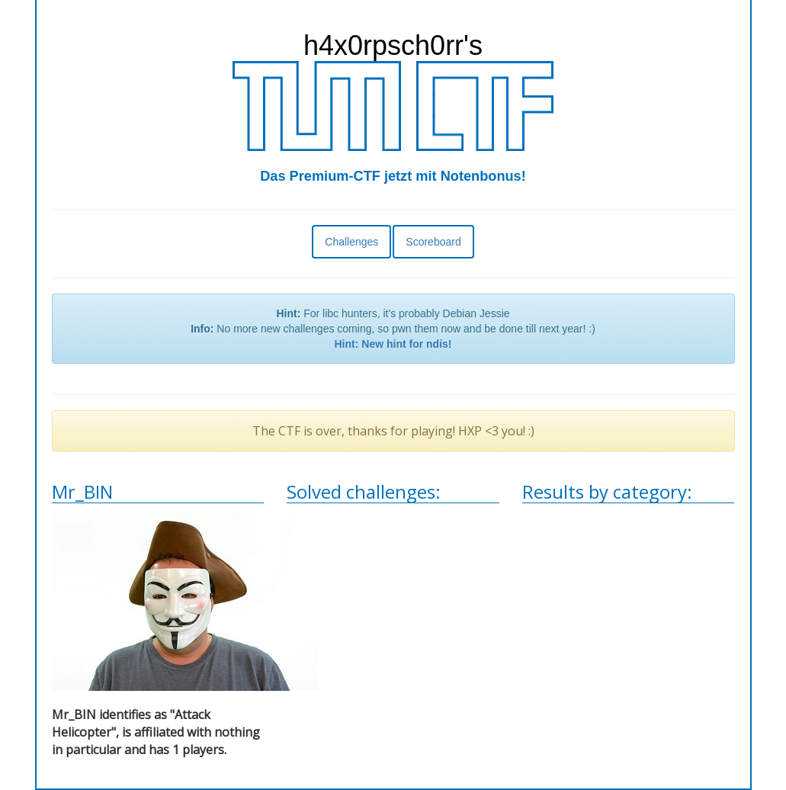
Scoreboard (433, 242)
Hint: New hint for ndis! (393, 344)
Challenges (351, 242)
